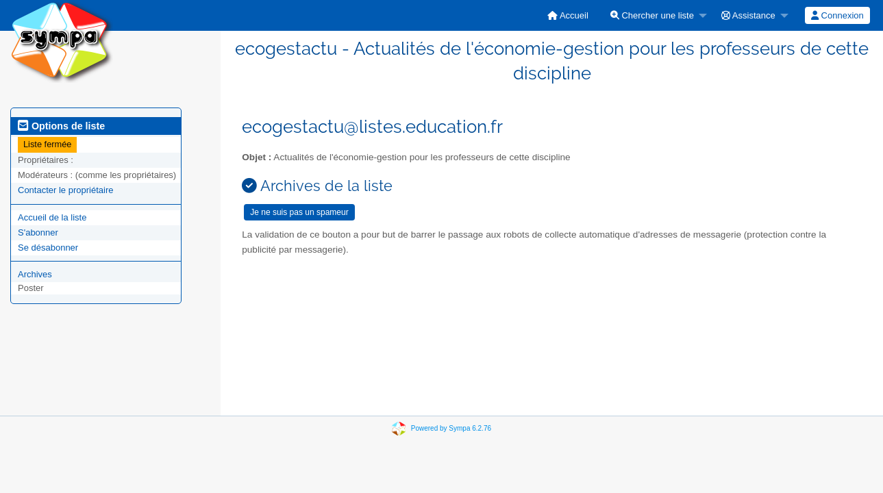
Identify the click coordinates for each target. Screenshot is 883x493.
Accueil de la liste (52, 217)
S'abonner (38, 232)
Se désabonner (48, 247)
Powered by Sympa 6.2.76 (451, 428)
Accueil (567, 15)
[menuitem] (567, 15)
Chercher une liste (652, 15)
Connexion (837, 15)
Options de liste (61, 126)
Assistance (748, 15)
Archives (35, 274)
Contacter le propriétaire (65, 190)
